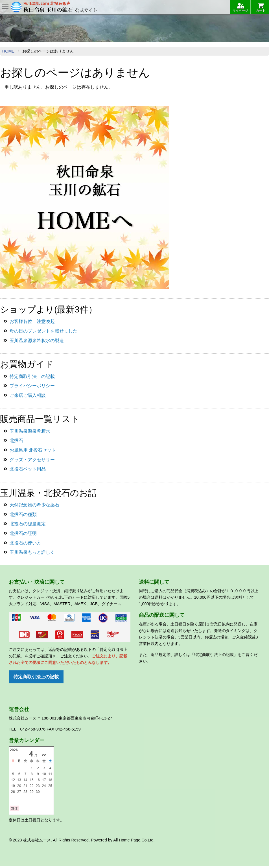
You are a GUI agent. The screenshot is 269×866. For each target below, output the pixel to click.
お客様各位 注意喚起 (32, 321)
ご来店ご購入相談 (28, 395)
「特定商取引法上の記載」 (214, 654)
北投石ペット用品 (28, 469)
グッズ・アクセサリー (32, 459)
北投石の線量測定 (28, 523)
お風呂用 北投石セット (33, 450)
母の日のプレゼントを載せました (43, 331)
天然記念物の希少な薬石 (34, 504)
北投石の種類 (23, 514)
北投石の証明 (23, 533)
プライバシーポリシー (32, 385)
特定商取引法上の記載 (32, 376)
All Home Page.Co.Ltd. (133, 840)
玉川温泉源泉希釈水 (30, 431)
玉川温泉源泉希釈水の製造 (37, 340)
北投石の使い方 (25, 543)
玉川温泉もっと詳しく (32, 552)
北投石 (16, 440)
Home (8, 51)
